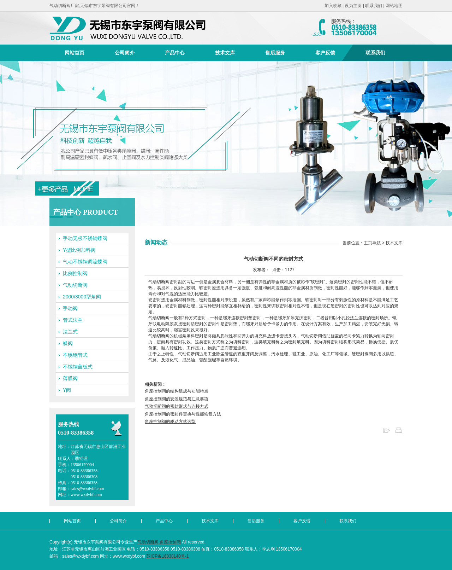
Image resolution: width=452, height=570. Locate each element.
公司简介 (125, 53)
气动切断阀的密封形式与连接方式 (176, 406)
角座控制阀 (170, 542)
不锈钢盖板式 (78, 367)
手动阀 (70, 308)
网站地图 (394, 5)
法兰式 (70, 332)
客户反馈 (325, 53)
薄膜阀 (70, 378)
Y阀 (67, 390)
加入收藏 (333, 5)
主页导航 (372, 242)
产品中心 (175, 53)
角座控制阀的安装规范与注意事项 (176, 398)
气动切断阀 (75, 285)
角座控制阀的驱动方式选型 (170, 421)
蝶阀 (68, 343)
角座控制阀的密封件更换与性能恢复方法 (183, 414)
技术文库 (225, 53)
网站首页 (74, 53)
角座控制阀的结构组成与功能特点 (176, 391)
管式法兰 (73, 320)
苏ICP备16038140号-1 (167, 556)
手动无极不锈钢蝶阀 (85, 238)
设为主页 (353, 5)
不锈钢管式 (75, 355)
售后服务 (275, 53)
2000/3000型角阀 (82, 296)
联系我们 (373, 5)
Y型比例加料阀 (79, 250)
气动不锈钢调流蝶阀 (85, 261)
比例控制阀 (75, 273)
